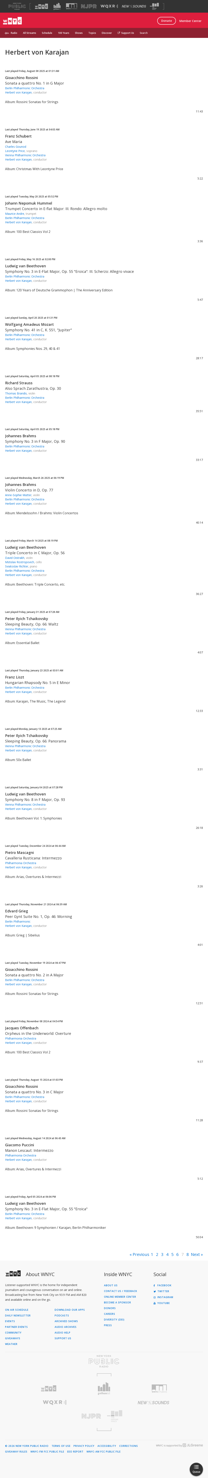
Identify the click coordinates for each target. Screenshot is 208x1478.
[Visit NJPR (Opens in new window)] (89, 6)
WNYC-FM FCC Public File (47, 1451)
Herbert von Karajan (18, 92)
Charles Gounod (15, 147)
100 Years (63, 33)
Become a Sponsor (117, 1302)
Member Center (190, 21)
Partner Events (16, 1327)
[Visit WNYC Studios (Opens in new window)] (71, 6)
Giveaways (12, 1338)
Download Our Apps (70, 1310)
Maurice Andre (14, 214)
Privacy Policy (84, 1446)
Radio (14, 33)
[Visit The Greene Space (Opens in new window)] (154, 6)
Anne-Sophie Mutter (18, 495)
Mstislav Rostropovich (19, 562)
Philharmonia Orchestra (20, 863)
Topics (92, 33)
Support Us (126, 33)
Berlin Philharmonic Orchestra (24, 88)
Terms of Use (61, 1446)
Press (108, 1325)
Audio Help (62, 1333)
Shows (79, 33)
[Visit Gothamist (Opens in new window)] (57, 6)
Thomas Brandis (16, 393)
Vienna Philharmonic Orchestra (25, 155)
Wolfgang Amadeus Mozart (29, 324)
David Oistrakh (14, 558)
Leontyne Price (15, 151)
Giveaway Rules (16, 1451)
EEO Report (75, 1451)
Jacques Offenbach (21, 1027)
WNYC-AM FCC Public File (104, 1451)
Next (195, 1254)
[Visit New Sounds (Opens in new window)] (134, 6)
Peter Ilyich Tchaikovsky (26, 618)
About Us (111, 1285)
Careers (109, 1314)
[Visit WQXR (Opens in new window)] (109, 6)
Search (144, 33)
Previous (141, 1254)
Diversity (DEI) (114, 1319)
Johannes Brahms (20, 435)
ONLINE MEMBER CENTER (120, 1297)
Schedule (47, 33)
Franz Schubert (18, 136)
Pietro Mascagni (19, 852)
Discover (107, 33)
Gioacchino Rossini (21, 77)
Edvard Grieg (16, 911)
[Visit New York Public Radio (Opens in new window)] (104, 1361)
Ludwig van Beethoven (25, 265)
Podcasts (62, 1315)
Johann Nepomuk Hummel (28, 203)
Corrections (128, 1446)
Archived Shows (66, 1321)
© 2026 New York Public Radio (27, 1446)
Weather (11, 1344)
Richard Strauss (18, 382)
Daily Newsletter (18, 1315)
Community (13, 1333)
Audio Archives (66, 1327)
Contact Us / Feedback (120, 1291)
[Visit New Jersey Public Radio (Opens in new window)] (54, 1416)
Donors (110, 1308)
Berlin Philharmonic (17, 921)
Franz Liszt (14, 677)
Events (10, 1321)
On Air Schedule (16, 1310)
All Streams (29, 33)
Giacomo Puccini (19, 1144)
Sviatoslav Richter (16, 566)
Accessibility (107, 1446)
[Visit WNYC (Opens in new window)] (41, 6)
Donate (166, 21)
